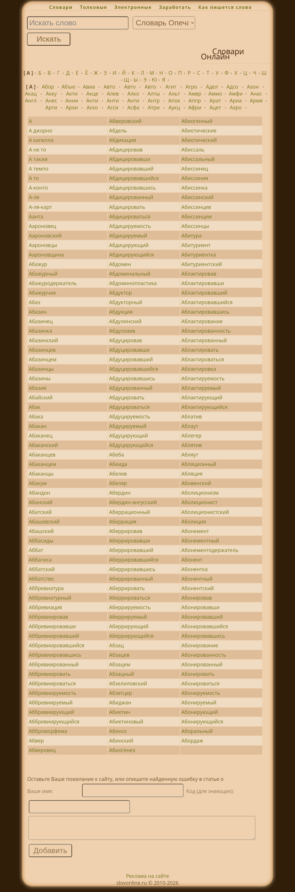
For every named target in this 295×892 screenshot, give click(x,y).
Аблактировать (200, 349)
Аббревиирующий (51, 711)
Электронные (133, 7)
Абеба (116, 454)
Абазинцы (41, 368)
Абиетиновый (126, 721)
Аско (92, 107)
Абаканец (40, 435)
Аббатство (41, 578)
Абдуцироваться (129, 406)
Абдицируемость (130, 225)
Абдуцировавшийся (133, 368)
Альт (174, 93)
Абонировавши (200, 607)
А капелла (41, 139)
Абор (48, 86)
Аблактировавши (202, 283)
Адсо (232, 86)
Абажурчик (42, 292)
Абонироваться (200, 683)
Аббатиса (40, 559)
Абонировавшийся (204, 626)
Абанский (40, 502)
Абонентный (197, 578)
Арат (215, 100)
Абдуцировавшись (132, 378)
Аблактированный (204, 340)
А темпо (38, 168)
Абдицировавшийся (134, 178)
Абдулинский (125, 321)
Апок (174, 100)
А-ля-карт (40, 206)
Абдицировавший (131, 168)
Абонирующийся (202, 721)
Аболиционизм (200, 492)
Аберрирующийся (131, 635)
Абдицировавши (129, 159)
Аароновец (42, 225)
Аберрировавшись (132, 569)
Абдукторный (125, 302)
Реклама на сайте (147, 880)
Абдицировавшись (132, 187)
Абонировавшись (203, 635)
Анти (92, 100)
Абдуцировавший (131, 359)
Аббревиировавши (52, 626)
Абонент (192, 559)
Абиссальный (198, 159)
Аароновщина (46, 254)
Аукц (174, 107)
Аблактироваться (202, 359)
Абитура (191, 235)
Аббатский (42, 569)
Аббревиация (45, 607)
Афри (194, 107)
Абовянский (196, 483)
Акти (71, 93)
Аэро (236, 107)
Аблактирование (202, 321)
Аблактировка (198, 368)
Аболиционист (199, 502)
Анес (51, 100)
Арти (51, 107)
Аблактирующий (201, 397)
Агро (191, 86)
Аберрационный (129, 511)
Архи (72, 107)
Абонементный (200, 540)
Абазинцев (42, 349)
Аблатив (191, 416)
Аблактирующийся (204, 406)
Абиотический (199, 139)
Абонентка (194, 569)
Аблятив (191, 445)
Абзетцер (120, 692)
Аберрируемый (128, 616)
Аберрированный (131, 578)
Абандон (39, 492)
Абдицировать (127, 206)
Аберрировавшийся (134, 559)
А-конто (38, 187)
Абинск (118, 731)
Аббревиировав (48, 616)
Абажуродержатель (53, 283)
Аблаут (189, 425)
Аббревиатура (46, 588)
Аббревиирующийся (54, 721)
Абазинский (43, 340)
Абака (36, 416)
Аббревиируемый (51, 702)
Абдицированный (131, 197)
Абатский (40, 511)
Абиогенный (197, 120)
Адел (212, 86)
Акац (31, 93)
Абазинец (41, 321)
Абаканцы (41, 473)
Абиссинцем (196, 216)
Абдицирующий (129, 245)
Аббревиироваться (52, 683)
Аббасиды (41, 540)
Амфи (236, 93)
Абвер (36, 740)
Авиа (89, 86)
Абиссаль (193, 149)
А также (38, 159)
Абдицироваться (129, 216)
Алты (154, 93)
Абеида (118, 464)
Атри (154, 107)
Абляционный (198, 464)
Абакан (37, 425)
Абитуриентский (201, 264)
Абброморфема (48, 731)
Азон (253, 86)
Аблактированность (206, 330)
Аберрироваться (129, 597)
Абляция (192, 473)
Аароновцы (43, 245)
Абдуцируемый (128, 425)
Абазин (38, 311)
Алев (113, 93)
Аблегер (191, 435)
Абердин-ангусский (133, 502)
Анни (71, 100)
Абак (34, 406)
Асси (112, 107)
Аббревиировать (50, 673)
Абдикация (122, 139)
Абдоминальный (130, 273)
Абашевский (44, 521)
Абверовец (42, 750)
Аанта (36, 216)
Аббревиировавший (54, 635)
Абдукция (121, 311)
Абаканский (43, 445)
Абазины (40, 378)
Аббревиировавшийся (56, 645)
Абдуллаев (122, 330)
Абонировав (196, 597)
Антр (154, 100)
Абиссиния (194, 178)
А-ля (34, 197)
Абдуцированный (131, 387)
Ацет (215, 107)
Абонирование (199, 645)
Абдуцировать (127, 397)
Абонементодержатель (210, 550)
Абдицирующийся (131, 254)
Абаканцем (42, 464)
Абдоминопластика (133, 283)
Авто (109, 86)
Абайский (40, 397)
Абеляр (118, 483)
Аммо (215, 93)
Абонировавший (202, 616)
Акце (92, 93)
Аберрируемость (130, 607)
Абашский (41, 531)
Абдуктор (120, 292)
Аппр (194, 100)
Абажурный (43, 273)
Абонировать (197, 673)
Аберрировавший (131, 550)
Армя (256, 100)
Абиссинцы (195, 225)
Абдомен (120, 264)
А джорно (40, 130)
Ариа (236, 100)
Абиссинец (194, 168)
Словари (61, 7)
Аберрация (123, 521)
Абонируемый (199, 702)
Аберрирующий (129, 626)
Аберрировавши (129, 540)
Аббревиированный (54, 664)
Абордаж (192, 740)
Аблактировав (198, 273)
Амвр (194, 93)
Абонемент (195, 531)
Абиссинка (194, 187)
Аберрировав (126, 531)
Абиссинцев (196, 206)
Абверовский (125, 120)
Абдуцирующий (128, 435)
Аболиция (193, 521)
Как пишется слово (225, 7)
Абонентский (197, 588)
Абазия (37, 387)
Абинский (121, 740)
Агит (170, 86)
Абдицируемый (128, 235)
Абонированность (203, 654)
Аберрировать (127, 588)
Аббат (36, 550)
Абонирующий (199, 711)
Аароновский (45, 235)
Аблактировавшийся (207, 302)
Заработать (175, 7)
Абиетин (119, 711)
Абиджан (120, 702)
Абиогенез (122, 750)
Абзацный (121, 673)
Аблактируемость (203, 378)
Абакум (38, 483)
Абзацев (119, 654)
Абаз (34, 302)
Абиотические (199, 130)
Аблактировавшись (205, 311)
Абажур (38, 264)
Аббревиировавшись (55, 654)
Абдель (118, 130)
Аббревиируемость (52, 692)
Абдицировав (126, 149)
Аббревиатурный (50, 597)
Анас (256, 93)
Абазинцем (42, 359)
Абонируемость (200, 692)
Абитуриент (196, 245)
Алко (133, 93)
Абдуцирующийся (131, 445)
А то (34, 178)
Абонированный (202, 664)
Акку (51, 93)
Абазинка (40, 330)
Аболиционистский (205, 511)
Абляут (189, 454)
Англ (31, 100)
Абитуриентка (198, 254)
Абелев (118, 473)
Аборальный (197, 731)
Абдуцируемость (129, 416)
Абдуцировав (125, 340)
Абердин (120, 492)
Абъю (68, 86)
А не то (37, 149)
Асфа (133, 107)
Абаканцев (42, 454)
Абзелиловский (128, 683)
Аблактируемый (201, 387)
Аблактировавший (204, 292)
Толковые (93, 7)
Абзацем (120, 664)
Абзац (116, 645)
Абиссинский (197, 197)
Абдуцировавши (129, 349)
